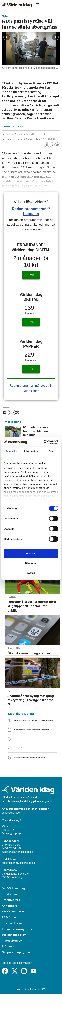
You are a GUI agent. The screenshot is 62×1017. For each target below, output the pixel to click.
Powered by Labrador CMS (31, 1012)
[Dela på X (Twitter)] (52, 144)
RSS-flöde (9, 940)
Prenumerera (11, 923)
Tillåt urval (31, 563)
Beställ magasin (13, 934)
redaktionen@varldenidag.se (18, 886)
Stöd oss (8, 969)
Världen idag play (14, 957)
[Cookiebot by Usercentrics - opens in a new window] (44, 442)
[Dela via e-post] (57, 144)
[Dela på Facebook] (47, 144)
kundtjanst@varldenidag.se (17, 875)
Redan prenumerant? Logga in (31, 385)
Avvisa (31, 572)
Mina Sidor (31, 391)
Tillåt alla (31, 553)
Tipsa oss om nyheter (17, 952)
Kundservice (10, 917)
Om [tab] (51, 451)
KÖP (31, 275)
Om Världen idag (13, 911)
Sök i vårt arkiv (12, 946)
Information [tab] (31, 451)
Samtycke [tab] (11, 451)
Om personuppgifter (16, 975)
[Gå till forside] (17, 5)
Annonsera (9, 929)
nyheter (9, 406)
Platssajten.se (12, 963)
